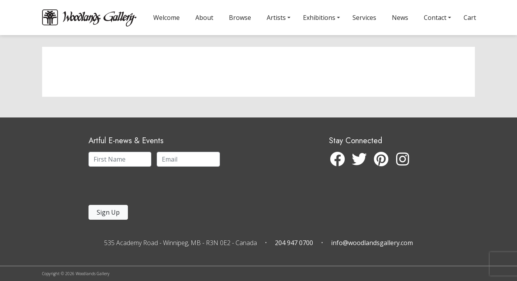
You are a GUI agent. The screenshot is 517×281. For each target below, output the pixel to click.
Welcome (166, 17)
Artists (276, 17)
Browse (240, 17)
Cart (470, 17)
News (400, 17)
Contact (435, 17)
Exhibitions (319, 17)
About (204, 17)
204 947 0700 (294, 242)
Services (364, 17)
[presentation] (136, 188)
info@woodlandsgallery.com (372, 242)
